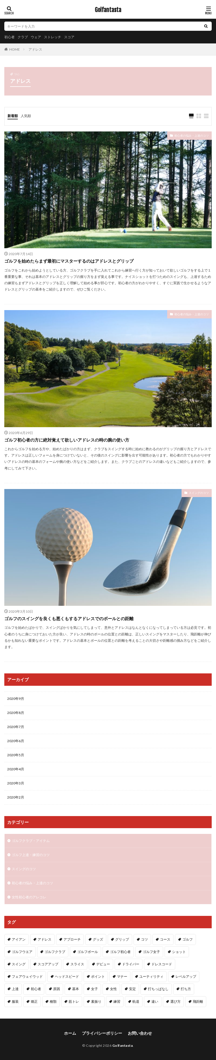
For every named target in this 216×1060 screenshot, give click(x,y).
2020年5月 (15, 755)
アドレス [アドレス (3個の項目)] (44, 939)
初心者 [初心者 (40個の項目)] (36, 989)
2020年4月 (15, 769)
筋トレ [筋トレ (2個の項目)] (74, 1001)
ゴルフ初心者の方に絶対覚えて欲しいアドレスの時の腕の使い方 (66, 439)
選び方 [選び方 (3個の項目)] (175, 1001)
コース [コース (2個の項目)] (165, 939)
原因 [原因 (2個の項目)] (56, 989)
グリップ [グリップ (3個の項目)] (122, 939)
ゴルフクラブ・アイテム (31, 841)
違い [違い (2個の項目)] (154, 1001)
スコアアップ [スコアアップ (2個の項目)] (48, 964)
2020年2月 (15, 797)
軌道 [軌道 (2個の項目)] (135, 1001)
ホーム (70, 1033)
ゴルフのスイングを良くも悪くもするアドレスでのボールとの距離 (69, 618)
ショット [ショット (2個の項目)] (179, 952)
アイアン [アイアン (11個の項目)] (19, 939)
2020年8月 (15, 713)
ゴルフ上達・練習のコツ (31, 855)
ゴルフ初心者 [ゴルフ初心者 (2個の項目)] (120, 952)
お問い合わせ (140, 1033)
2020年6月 (15, 741)
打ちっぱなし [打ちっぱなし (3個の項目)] (158, 989)
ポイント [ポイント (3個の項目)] (98, 976)
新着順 (12, 116)
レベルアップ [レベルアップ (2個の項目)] (186, 976)
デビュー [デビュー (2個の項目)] (103, 964)
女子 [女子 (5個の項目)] (94, 989)
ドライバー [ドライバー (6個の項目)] (130, 964)
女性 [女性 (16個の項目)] (113, 989)
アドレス (35, 49)
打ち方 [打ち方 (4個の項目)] (186, 989)
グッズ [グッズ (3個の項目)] (98, 939)
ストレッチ (52, 37)
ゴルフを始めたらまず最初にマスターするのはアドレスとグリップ (69, 260)
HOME (14, 49)
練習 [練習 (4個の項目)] (116, 1001)
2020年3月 (15, 783)
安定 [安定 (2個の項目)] (132, 989)
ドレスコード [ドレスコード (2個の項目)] (161, 964)
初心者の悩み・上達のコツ (191, 135)
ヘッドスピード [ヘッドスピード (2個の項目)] (67, 976)
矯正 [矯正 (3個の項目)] (34, 1001)
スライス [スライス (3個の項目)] (77, 964)
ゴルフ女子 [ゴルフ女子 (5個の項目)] (151, 952)
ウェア (36, 37)
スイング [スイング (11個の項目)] (19, 964)
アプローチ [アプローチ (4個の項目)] (72, 939)
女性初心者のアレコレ (29, 897)
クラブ (23, 37)
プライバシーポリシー (102, 1033)
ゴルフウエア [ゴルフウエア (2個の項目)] (22, 952)
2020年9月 (15, 698)
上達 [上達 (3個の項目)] (15, 989)
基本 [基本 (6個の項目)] (75, 989)
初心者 (9, 37)
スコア (69, 37)
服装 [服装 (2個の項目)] (15, 1001)
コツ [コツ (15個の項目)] (144, 939)
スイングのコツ (199, 492)
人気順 (26, 116)
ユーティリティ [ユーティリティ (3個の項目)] (151, 976)
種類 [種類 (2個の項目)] (53, 1001)
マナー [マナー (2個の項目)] (122, 976)
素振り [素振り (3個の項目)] (96, 1001)
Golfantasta (108, 10)
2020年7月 (15, 727)
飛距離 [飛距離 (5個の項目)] (198, 1001)
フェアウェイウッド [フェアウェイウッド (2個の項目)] (27, 976)
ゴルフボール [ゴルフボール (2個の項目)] (87, 952)
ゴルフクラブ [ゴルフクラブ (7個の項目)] (55, 952)
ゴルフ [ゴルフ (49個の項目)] (187, 939)
